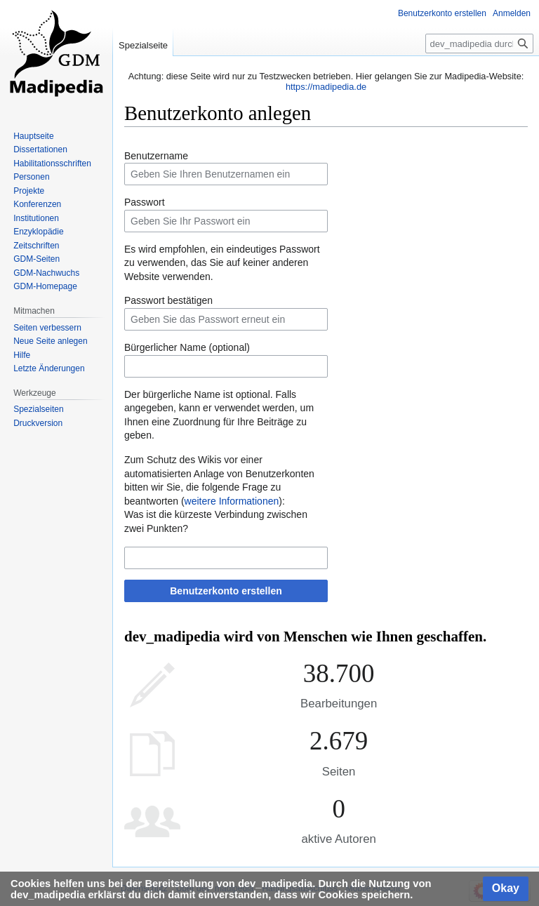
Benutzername (156, 155)
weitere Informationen (232, 501)
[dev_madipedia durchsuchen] (479, 43)
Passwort (144, 202)
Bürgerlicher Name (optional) (187, 347)
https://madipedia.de (326, 86)
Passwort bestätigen (168, 300)
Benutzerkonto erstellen (225, 591)
